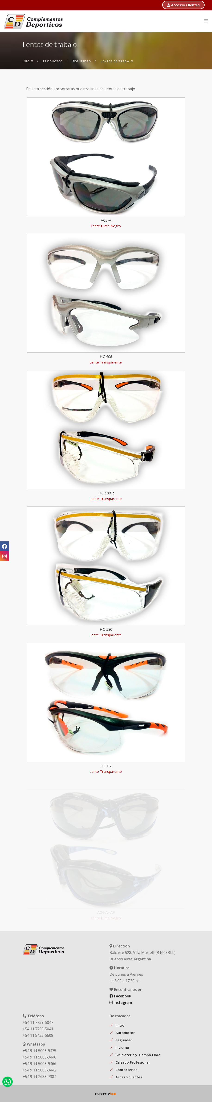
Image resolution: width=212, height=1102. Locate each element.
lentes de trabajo (117, 61)
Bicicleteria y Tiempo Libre (137, 1054)
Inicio (120, 1025)
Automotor (125, 1032)
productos (53, 61)
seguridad (81, 61)
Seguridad (123, 1040)
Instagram (120, 1002)
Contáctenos (126, 1069)
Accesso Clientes (183, 5)
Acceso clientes (128, 1077)
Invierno (122, 1047)
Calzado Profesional (132, 1062)
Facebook (120, 996)
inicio (28, 61)
